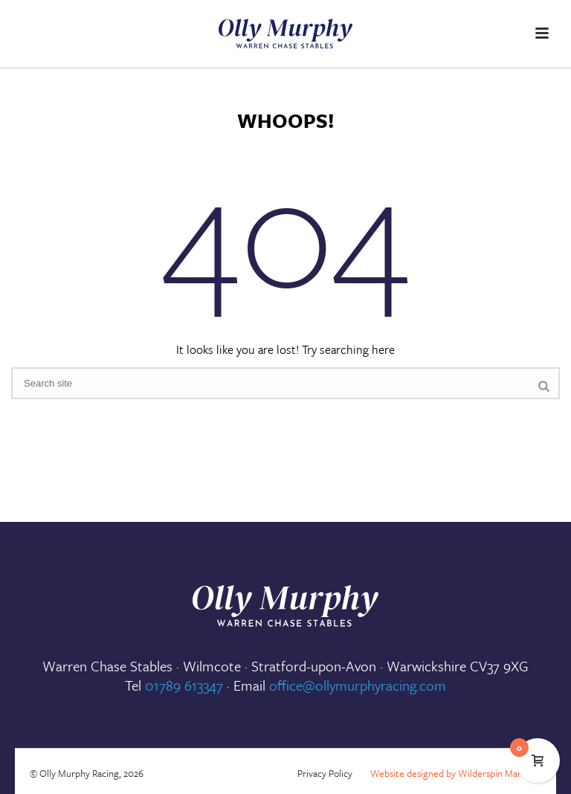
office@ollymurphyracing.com (357, 685)
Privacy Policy (324, 773)
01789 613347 (184, 685)
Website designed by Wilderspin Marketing (458, 773)
